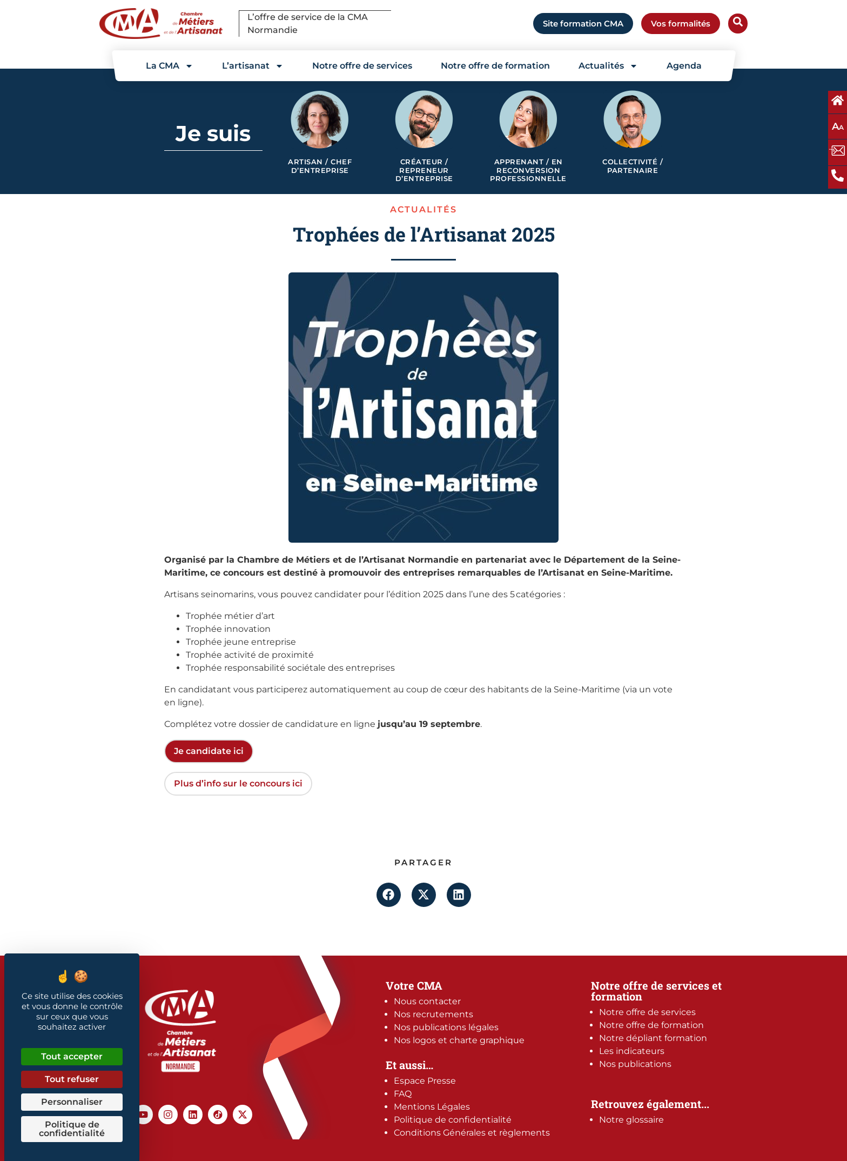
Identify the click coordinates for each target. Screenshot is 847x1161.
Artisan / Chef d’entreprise (320, 166)
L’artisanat (253, 66)
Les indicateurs (631, 1051)
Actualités (608, 66)
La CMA (169, 66)
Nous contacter (427, 1001)
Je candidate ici (209, 751)
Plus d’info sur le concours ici (238, 783)
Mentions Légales (432, 1107)
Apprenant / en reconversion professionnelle (528, 170)
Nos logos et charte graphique (459, 1040)
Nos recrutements (433, 1014)
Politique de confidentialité (453, 1120)
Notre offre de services (362, 66)
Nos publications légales (446, 1027)
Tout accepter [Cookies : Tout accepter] (72, 1056)
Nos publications (635, 1064)
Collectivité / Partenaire (632, 166)
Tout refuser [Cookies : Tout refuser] (72, 1079)
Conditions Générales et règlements (472, 1132)
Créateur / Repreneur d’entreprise (424, 170)
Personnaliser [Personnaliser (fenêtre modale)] (72, 1102)
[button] (389, 895)
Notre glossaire (631, 1120)
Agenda (684, 66)
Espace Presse (425, 1081)
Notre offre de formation (495, 66)
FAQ (403, 1094)
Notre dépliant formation (653, 1038)
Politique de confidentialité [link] (72, 1128)
